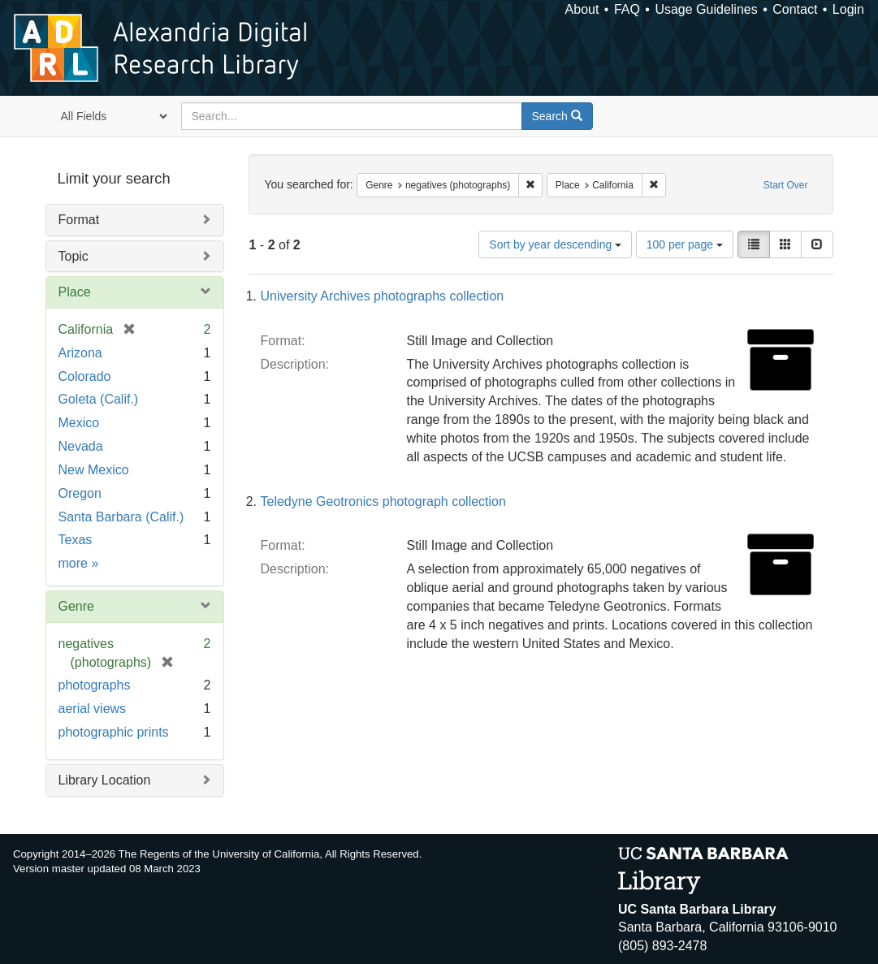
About (582, 9)
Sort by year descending (555, 244)
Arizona (80, 353)
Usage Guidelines (706, 9)
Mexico (79, 423)
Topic (73, 256)
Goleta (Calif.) (98, 399)
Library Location (104, 780)
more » (78, 563)
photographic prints (113, 732)
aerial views (92, 708)
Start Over (785, 185)
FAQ (627, 9)
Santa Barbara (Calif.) (121, 517)
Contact (794, 9)
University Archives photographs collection (382, 296)
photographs (94, 685)
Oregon (80, 493)
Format (79, 220)
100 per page (685, 244)
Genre (76, 606)
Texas (75, 540)
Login (848, 9)
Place (74, 292)
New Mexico (93, 470)
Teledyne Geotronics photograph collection (383, 501)
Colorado (84, 376)
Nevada (80, 446)
